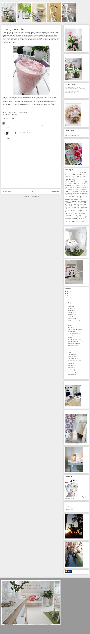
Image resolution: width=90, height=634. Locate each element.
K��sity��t (78, 194)
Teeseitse (73, 217)
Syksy (76, 215)
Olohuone (68, 202)
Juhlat (74, 183)
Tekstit (68, 506)
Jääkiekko (82, 183)
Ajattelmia (75, 173)
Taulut (66, 217)
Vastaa (7, 127)
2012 (68, 377)
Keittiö (85, 185)
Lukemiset (67, 198)
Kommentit (69, 509)
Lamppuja (85, 194)
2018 (68, 291)
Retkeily (70, 210)
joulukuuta (70, 304)
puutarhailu (76, 207)
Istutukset (81, 182)
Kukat (76, 191)
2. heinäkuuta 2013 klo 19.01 (23, 132)
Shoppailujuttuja (69, 211)
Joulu (66, 183)
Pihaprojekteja (80, 205)
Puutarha (67, 207)
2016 (68, 295)
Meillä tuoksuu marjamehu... (75, 320)
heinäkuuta (71, 314)
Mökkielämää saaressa (73, 345)
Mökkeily (74, 201)
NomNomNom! (71, 327)
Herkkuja (67, 178)
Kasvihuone (68, 185)
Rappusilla (70, 208)
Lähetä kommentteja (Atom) (32, 196)
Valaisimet (74, 220)
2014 (68, 300)
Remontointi (77, 208)
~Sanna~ (12, 132)
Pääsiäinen (84, 207)
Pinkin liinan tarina (72, 350)
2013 (68, 302)
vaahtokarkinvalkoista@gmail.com (73, 133)
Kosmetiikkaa (83, 189)
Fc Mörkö (70, 352)
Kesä (9, 114)
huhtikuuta (70, 367)
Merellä (76, 199)
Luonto (74, 198)
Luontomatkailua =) (72, 356)
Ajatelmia (67, 173)
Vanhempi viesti (56, 191)
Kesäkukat (78, 188)
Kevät (85, 188)
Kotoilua (70, 337)
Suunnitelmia (68, 215)
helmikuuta (71, 372)
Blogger (48, 630)
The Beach (70, 323)
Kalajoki (70, 325)
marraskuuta (71, 306)
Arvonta (66, 174)
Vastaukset (10, 130)
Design (72, 176)
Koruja (76, 189)
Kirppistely (70, 189)
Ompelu (77, 202)
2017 (68, 293)
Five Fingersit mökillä (73, 358)
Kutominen (77, 193)
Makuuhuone (82, 198)
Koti (66, 191)
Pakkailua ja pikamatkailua (74, 360)
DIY (78, 176)
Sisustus (68, 213)
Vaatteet (67, 220)
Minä (16, 114)
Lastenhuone (71, 196)
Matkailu (12, 114)
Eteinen (84, 176)
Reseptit (85, 208)
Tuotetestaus (68, 218)
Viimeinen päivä (72, 354)
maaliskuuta (71, 370)
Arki (81, 173)
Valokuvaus (71, 221)
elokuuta (70, 312)
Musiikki (67, 201)
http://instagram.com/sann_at (72, 135)
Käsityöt (70, 194)
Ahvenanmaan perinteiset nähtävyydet (74, 334)
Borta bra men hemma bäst (74, 339)
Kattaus (77, 185)
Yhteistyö (67, 223)
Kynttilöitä (84, 193)
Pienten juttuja (83, 204)
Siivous (81, 211)
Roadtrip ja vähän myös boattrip (75, 341)
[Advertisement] (31, 176)
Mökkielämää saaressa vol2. (75, 343)
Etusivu (31, 191)
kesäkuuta (70, 363)
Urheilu (83, 218)
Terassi (82, 217)
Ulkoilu (75, 218)
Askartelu (74, 174)
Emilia (7, 123)
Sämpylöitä (70, 316)
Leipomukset (80, 196)
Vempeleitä (82, 221)
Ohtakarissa (71, 348)
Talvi (83, 215)
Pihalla (71, 206)
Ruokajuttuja (80, 210)
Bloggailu (82, 174)
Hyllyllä (68, 180)
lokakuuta (70, 308)
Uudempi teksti (7, 191)
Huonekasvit (80, 178)
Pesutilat (74, 204)
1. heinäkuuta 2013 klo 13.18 (16, 123)
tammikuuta (71, 374)
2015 (68, 297)
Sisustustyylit (82, 213)
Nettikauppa (83, 201)
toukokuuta (71, 365)
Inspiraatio (69, 182)
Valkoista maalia (83, 220)
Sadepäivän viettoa (72, 318)
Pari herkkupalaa (72, 331)
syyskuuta (70, 310)
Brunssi (66, 176)
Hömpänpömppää (80, 179)
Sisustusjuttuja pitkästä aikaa (75, 329)
